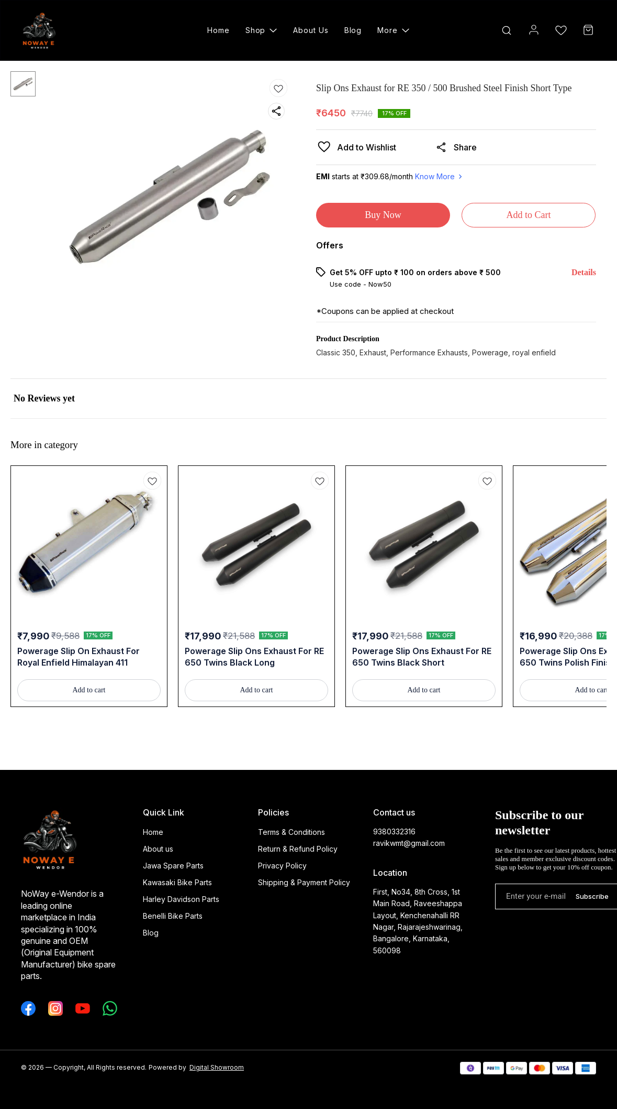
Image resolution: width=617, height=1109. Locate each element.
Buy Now (383, 215)
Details (583, 272)
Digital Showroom (216, 1067)
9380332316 (394, 831)
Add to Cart (529, 215)
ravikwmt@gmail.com (409, 843)
